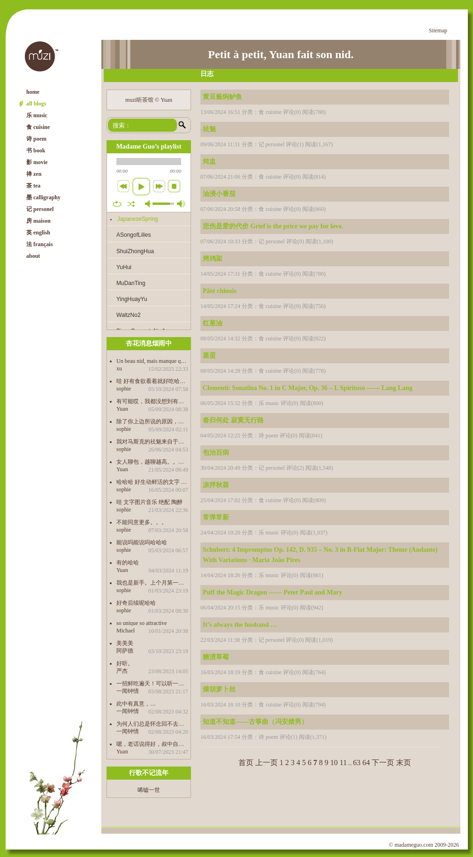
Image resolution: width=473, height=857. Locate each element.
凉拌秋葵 (216, 485)
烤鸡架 (212, 258)
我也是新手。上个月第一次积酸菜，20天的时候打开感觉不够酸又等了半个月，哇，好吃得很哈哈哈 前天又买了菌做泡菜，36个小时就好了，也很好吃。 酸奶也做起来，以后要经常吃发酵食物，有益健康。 (152, 582)
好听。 (124, 663)
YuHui (123, 267)
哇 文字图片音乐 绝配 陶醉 (149, 502)
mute (149, 203)
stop (174, 186)
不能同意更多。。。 (141, 522)
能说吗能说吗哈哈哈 (141, 542)
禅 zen (33, 174)
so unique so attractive (141, 623)
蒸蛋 (209, 355)
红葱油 (212, 323)
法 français (39, 244)
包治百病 (216, 452)
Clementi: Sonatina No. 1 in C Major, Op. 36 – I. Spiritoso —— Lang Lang (307, 387)
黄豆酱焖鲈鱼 (222, 96)
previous (123, 186)
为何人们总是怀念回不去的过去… (152, 724)
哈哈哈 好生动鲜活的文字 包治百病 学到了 (152, 482)
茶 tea (33, 185)
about (33, 256)
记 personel (39, 209)
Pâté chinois (219, 290)
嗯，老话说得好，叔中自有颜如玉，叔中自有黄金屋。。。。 (152, 744)
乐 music (36, 115)
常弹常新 (216, 517)
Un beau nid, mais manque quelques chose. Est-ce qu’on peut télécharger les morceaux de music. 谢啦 (152, 361)
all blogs (36, 103)
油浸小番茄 (219, 193)
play (141, 186)
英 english (38, 232)
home (32, 92)
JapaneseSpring (137, 219)
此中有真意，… (136, 703)
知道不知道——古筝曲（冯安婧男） (255, 721)
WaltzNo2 (128, 315)
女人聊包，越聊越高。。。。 (152, 462)
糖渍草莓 (216, 657)
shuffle (131, 204)
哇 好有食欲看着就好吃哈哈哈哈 (152, 381)
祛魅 (209, 129)
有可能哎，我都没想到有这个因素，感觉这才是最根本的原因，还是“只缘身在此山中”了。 (152, 401)
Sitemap (438, 30)
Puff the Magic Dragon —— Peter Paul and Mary (273, 592)
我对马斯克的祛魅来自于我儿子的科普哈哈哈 (152, 441)
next (159, 186)
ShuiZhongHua (135, 251)
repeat (117, 204)
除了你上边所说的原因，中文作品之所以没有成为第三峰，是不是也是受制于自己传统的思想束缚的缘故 (152, 421)
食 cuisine (38, 127)
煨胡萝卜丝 (219, 689)
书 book (35, 150)
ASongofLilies (133, 235)
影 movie (37, 162)
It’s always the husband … (240, 624)
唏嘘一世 (148, 790)
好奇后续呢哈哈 (136, 603)
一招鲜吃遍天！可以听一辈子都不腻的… (152, 683)
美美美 (124, 643)
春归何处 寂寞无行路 (233, 420)
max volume (181, 203)
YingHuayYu (131, 299)
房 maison (38, 221)
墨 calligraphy (43, 197)
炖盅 (209, 161)
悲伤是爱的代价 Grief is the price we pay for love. (273, 226)
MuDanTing (130, 283)
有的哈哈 (127, 562)
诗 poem (36, 138)
